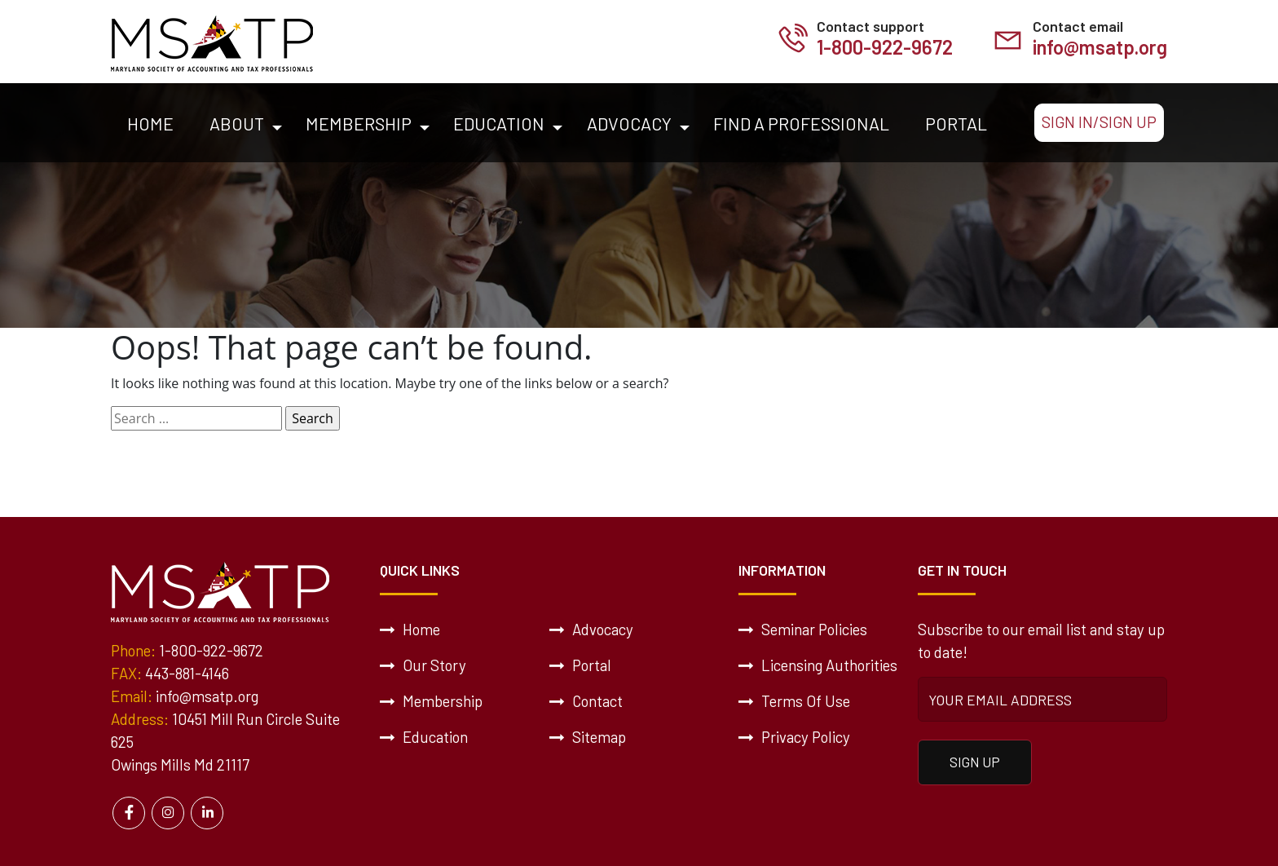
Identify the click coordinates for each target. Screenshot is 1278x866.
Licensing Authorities (817, 665)
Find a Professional (801, 123)
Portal (956, 123)
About (236, 123)
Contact (586, 700)
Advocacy (629, 123)
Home (150, 123)
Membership (359, 123)
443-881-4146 (187, 673)
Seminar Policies (802, 629)
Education (498, 123)
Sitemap (587, 736)
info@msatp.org (1100, 47)
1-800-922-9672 (885, 47)
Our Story (423, 665)
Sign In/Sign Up (1099, 122)
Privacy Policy (794, 736)
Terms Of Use (794, 700)
